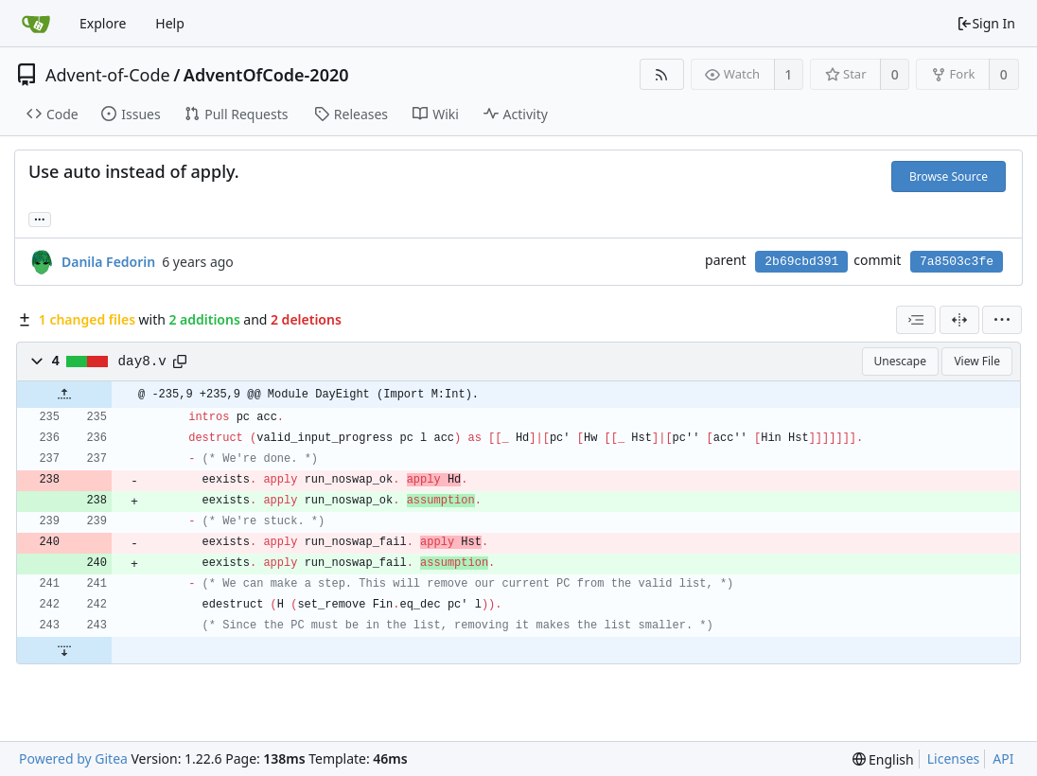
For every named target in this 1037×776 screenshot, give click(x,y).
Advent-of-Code (107, 74)
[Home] (35, 24)
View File (977, 361)
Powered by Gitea (73, 758)
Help (170, 23)
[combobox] (916, 320)
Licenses (953, 758)
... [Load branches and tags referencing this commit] (39, 218)
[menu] (1002, 320)
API (1003, 758)
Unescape (900, 361)
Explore (102, 23)
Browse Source (948, 176)
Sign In (986, 23)
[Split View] (959, 320)
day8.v (142, 361)
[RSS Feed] (662, 74)
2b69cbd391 (801, 262)
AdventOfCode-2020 (266, 74)
